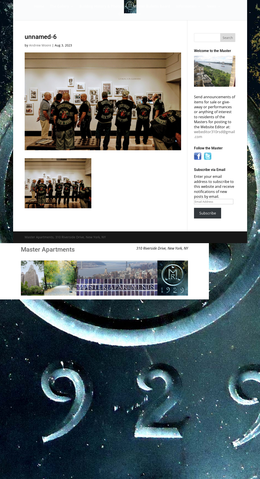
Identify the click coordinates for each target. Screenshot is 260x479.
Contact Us (127, 14)
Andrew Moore (40, 45)
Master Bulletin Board (151, 7)
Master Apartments (48, 249)
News (211, 7)
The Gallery (59, 7)
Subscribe (207, 213)
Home (39, 7)
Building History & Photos (101, 7)
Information (186, 7)
